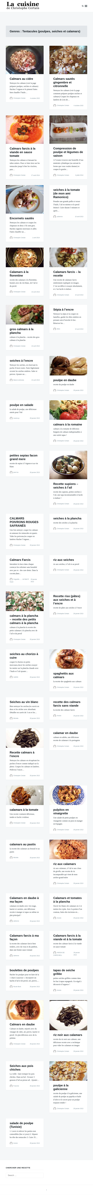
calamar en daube (65, 733)
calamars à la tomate (24, 809)
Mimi (58, 329)
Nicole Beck (17, 986)
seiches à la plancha (67, 518)
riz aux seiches (63, 559)
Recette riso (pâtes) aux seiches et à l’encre (66, 599)
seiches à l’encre (21, 360)
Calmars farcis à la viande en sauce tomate (22, 152)
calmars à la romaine (67, 424)
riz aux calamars (64, 864)
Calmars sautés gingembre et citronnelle (64, 82)
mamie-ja (16, 418)
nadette (15, 677)
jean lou (15, 472)
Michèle (15, 718)
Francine (16, 1086)
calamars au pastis (23, 844)
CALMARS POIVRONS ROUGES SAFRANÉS (24, 522)
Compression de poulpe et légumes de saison (68, 152)
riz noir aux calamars (67, 1035)
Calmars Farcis (20, 559)
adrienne (60, 216)
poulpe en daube (64, 380)
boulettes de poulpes (24, 970)
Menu (86, 6)
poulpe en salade (21, 405)
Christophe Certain (19, 98)
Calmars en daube (22, 1024)
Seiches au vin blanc (24, 702)
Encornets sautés (22, 218)
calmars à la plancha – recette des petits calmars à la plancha (24, 619)
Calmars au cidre (21, 78)
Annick (59, 716)
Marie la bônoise (18, 380)
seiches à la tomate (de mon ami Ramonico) (66, 193)
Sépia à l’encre (63, 309)
